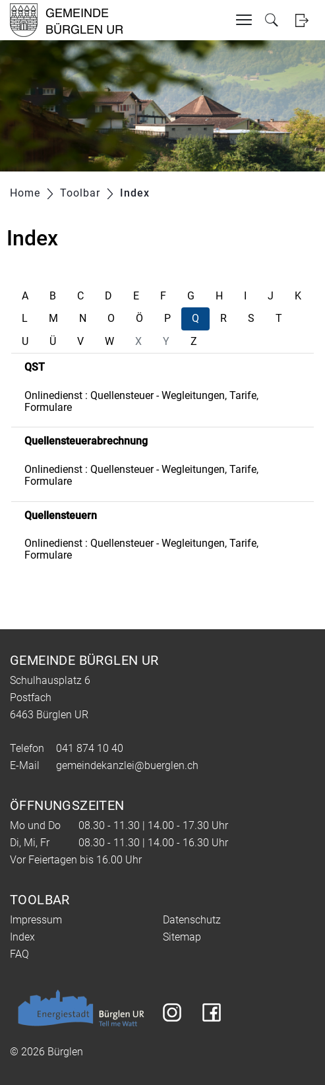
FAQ (19, 954)
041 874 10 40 (89, 748)
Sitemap (182, 937)
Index (22, 937)
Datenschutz (192, 920)
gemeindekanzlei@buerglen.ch (127, 765)
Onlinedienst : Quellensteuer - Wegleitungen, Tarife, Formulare (141, 401)
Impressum (36, 920)
